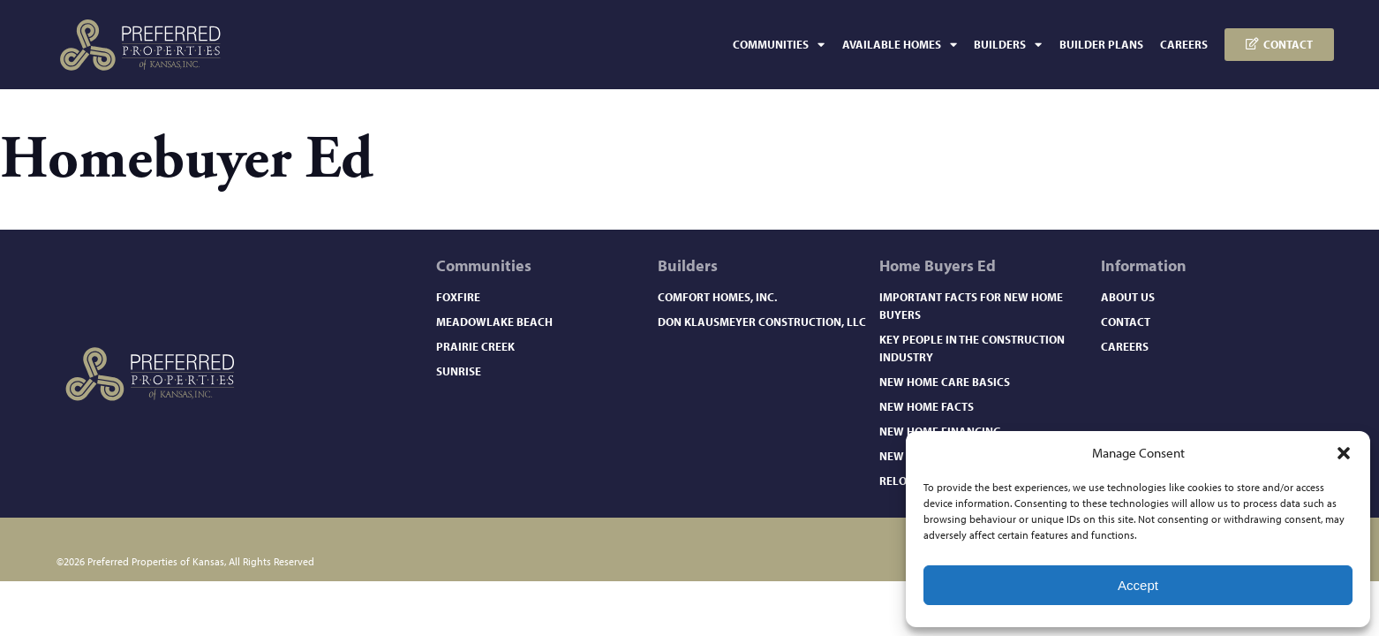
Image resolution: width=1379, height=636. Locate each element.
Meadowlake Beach (494, 321)
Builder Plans (1101, 44)
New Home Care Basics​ (944, 382)
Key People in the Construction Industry (972, 348)
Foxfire (458, 297)
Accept (1138, 585)
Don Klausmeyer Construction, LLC (762, 321)
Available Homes (899, 44)
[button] (1344, 453)
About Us (1128, 297)
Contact (1125, 321)
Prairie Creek (475, 346)
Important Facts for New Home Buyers (971, 306)
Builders (1008, 44)
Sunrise (458, 371)
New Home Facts (926, 406)
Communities (779, 44)
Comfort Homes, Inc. (717, 297)
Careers (1184, 44)
